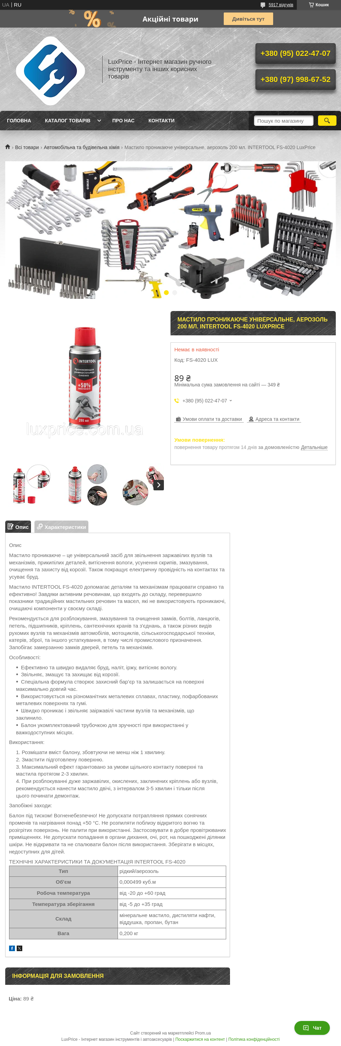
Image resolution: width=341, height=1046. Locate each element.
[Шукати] (327, 120)
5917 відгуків (281, 4)
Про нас (123, 120)
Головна (19, 120)
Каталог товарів (67, 120)
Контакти (162, 120)
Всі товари (27, 147)
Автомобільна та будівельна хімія (81, 147)
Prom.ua (203, 1033)
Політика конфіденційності (254, 1039)
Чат (312, 1028)
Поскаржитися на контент (200, 1039)
